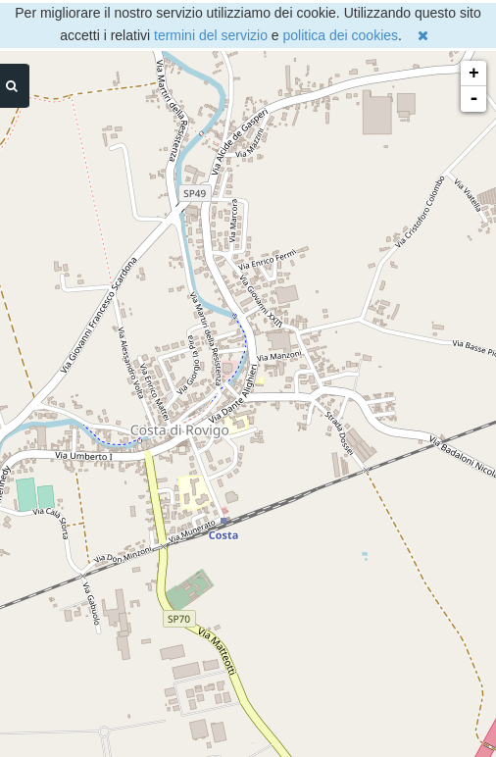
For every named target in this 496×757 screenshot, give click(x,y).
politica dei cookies (341, 35)
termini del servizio (211, 35)
